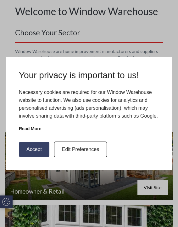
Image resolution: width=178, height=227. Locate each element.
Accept (34, 149)
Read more (30, 128)
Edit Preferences (80, 149)
